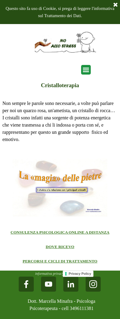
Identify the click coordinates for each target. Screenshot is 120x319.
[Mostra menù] (86, 70)
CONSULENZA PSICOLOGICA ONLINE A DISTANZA (60, 232)
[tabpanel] (60, 121)
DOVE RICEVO (60, 246)
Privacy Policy (80, 273)
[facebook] (26, 284)
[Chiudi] (115, 5)
